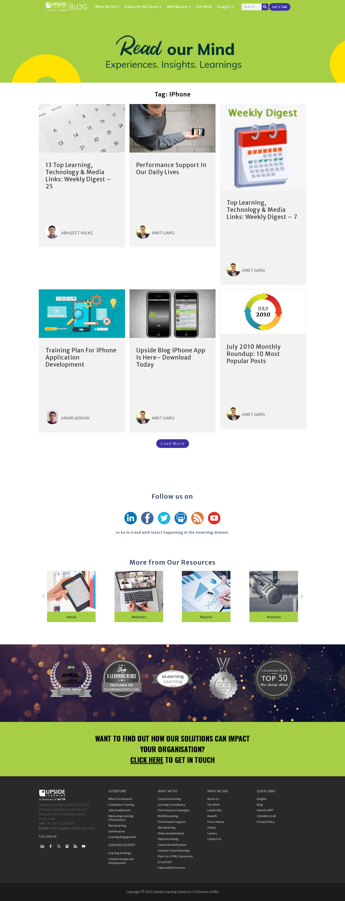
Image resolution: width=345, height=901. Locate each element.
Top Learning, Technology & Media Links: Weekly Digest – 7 (262, 210)
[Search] (265, 7)
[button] (43, 596)
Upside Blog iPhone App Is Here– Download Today (170, 357)
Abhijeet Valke (77, 232)
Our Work (204, 7)
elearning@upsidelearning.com (72, 828)
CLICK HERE (146, 759)
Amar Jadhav (75, 418)
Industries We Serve (143, 7)
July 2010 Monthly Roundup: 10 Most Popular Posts (254, 354)
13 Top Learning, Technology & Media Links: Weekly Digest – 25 (78, 175)
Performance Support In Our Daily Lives (171, 168)
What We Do (107, 7)
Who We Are (179, 7)
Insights (225, 7)
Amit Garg (163, 232)
